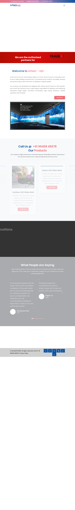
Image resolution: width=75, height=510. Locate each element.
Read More (60, 97)
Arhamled (13, 351)
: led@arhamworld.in (32, 1)
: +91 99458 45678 (46, 1)
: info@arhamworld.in (17, 1)
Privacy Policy (24, 353)
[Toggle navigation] (64, 5)
